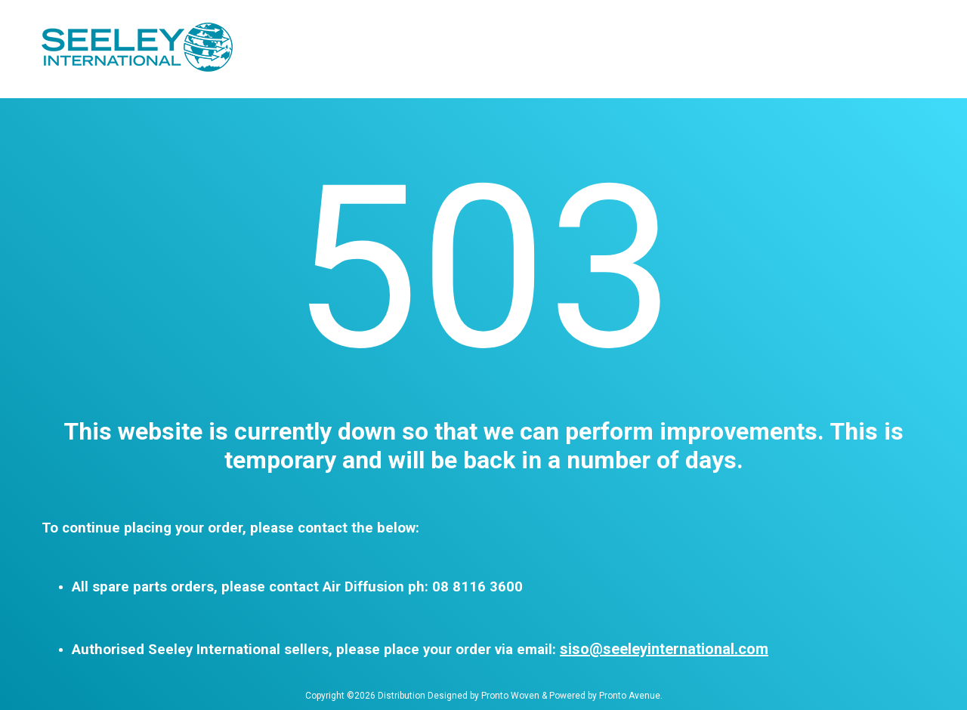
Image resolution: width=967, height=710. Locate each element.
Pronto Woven (510, 695)
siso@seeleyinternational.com (664, 649)
